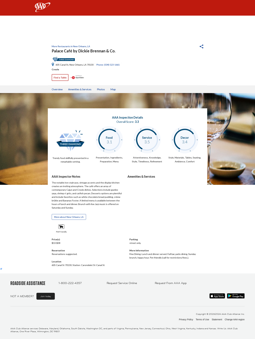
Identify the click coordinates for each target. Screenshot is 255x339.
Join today (45, 296)
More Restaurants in (71, 46)
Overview (57, 89)
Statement (217, 319)
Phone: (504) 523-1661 (108, 64)
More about (69, 217)
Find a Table (60, 77)
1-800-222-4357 (70, 283)
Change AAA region (235, 319)
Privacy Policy (186, 319)
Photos (101, 89)
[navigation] (127, 8)
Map (113, 89)
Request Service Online (122, 283)
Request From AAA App (171, 283)
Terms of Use (202, 319)
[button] (192, 47)
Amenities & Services (79, 89)
